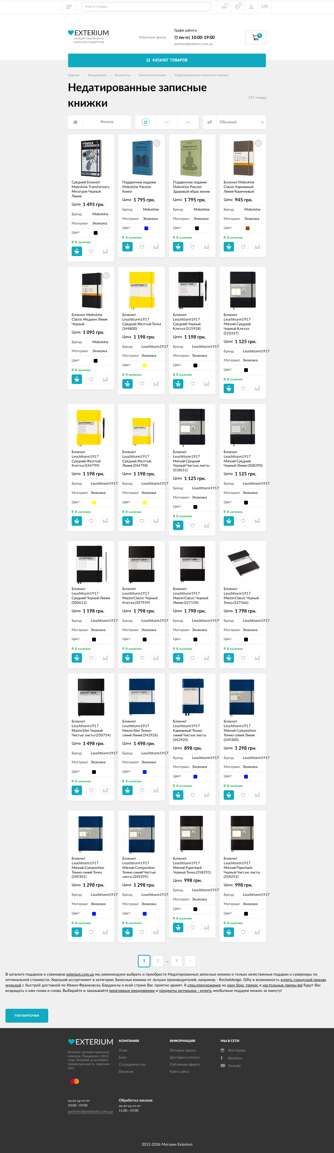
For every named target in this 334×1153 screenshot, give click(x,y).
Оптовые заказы (183, 1050)
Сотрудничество (132, 1064)
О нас (123, 1050)
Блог (122, 1057)
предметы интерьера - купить (185, 991)
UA (264, 6)
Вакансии (126, 1072)
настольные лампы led (282, 985)
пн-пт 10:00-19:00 (194, 37)
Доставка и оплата (184, 1057)
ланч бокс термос (242, 985)
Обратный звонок (152, 37)
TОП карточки (26, 1015)
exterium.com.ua (80, 974)
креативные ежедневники (132, 991)
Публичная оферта (185, 1064)
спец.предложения (204, 985)
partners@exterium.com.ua (193, 43)
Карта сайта (179, 1072)
